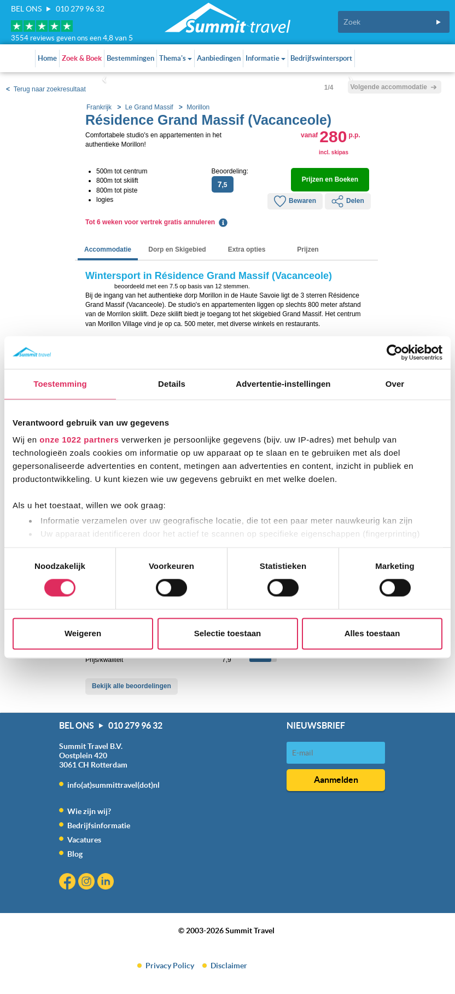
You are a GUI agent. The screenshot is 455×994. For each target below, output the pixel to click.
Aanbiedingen (219, 58)
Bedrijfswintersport (321, 58)
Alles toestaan (372, 633)
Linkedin (106, 882)
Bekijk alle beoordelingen (131, 686)
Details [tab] (171, 383)
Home (47, 58)
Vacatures (84, 839)
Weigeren (83, 633)
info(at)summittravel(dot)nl (113, 785)
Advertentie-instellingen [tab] (283, 383)
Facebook (68, 882)
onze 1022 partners (79, 439)
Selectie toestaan (227, 633)
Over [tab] (395, 383)
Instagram (87, 882)
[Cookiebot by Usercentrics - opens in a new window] (394, 352)
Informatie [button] (265, 58)
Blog (75, 854)
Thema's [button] (175, 58)
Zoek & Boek (82, 58)
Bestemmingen (130, 58)
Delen (347, 201)
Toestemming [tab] (60, 383)
